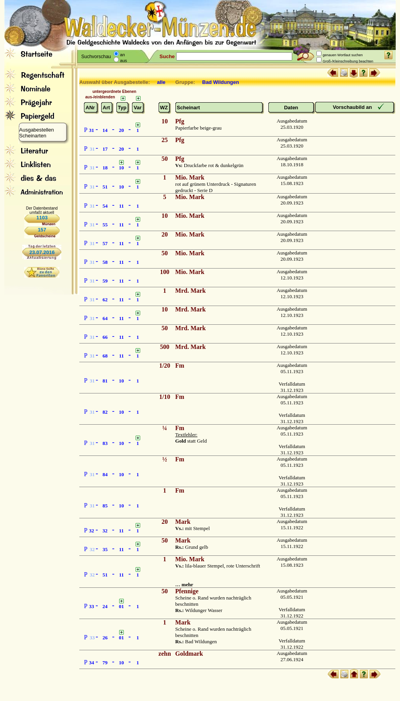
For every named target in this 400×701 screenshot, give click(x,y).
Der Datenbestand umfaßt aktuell (41, 210)
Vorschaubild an (353, 107)
